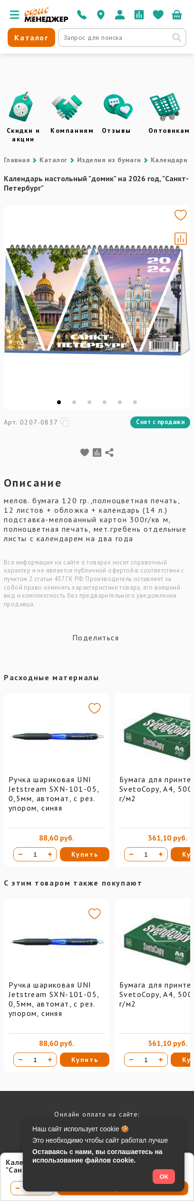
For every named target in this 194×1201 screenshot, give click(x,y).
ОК (163, 1176)
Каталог (53, 160)
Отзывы (116, 130)
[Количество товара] (35, 854)
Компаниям (72, 130)
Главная (17, 160)
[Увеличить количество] (50, 854)
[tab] (59, 402)
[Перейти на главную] (46, 20)
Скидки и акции (23, 134)
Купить (84, 854)
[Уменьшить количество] (20, 854)
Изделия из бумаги (109, 160)
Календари (169, 160)
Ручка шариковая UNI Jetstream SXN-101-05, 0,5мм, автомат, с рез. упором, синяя (54, 794)
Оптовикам (169, 130)
